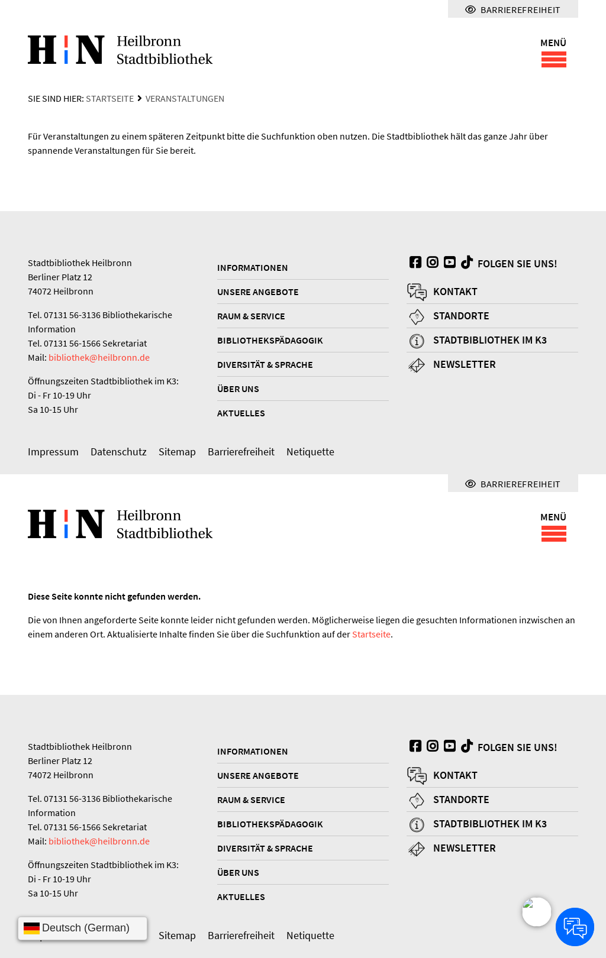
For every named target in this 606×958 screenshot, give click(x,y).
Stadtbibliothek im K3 (490, 340)
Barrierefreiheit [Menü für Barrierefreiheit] (513, 9)
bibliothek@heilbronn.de (99, 357)
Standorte (461, 315)
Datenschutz (119, 451)
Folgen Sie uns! (507, 263)
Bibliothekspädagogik (270, 340)
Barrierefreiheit (241, 451)
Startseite (110, 98)
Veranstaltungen (185, 98)
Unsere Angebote (258, 291)
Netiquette (310, 451)
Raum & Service (251, 316)
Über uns (238, 388)
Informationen (252, 267)
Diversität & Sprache (265, 364)
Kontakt (455, 291)
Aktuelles (241, 413)
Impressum (53, 451)
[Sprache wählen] (82, 928)
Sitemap (177, 451)
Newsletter (464, 364)
